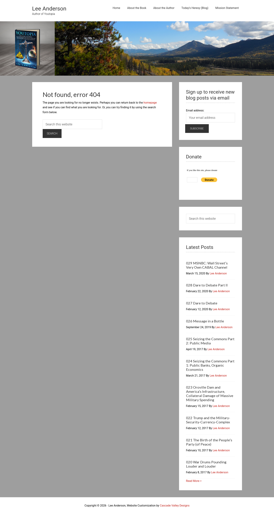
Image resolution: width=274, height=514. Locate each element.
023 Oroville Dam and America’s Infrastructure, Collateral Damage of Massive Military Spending (209, 393)
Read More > (194, 481)
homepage (150, 102)
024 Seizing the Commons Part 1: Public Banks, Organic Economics (210, 365)
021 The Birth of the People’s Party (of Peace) (209, 442)
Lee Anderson (49, 8)
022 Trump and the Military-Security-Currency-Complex (208, 420)
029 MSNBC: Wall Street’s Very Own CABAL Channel (207, 265)
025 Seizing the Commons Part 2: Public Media (210, 341)
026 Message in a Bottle (205, 321)
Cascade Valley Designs (174, 505)
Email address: (195, 110)
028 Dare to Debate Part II (207, 285)
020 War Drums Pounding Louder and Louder (206, 464)
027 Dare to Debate (201, 303)
